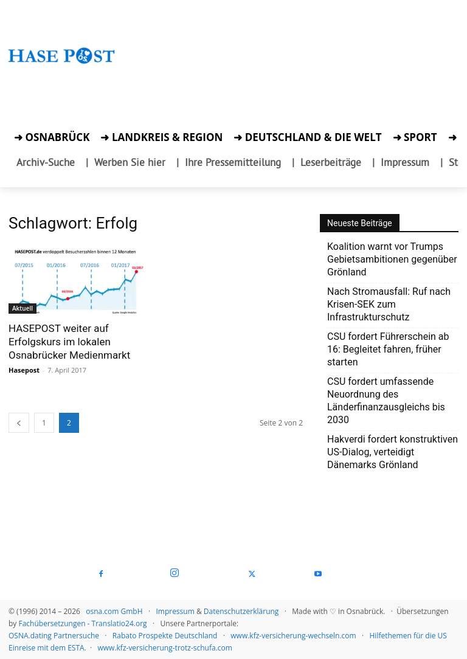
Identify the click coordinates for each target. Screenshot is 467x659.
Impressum (175, 611)
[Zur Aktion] (61, 78)
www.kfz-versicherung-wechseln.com (293, 635)
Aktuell (22, 308)
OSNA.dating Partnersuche (54, 635)
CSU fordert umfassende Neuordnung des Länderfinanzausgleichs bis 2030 (386, 401)
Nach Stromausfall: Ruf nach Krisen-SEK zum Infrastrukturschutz (389, 304)
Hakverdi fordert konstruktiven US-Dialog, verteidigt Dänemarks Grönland (392, 452)
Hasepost (24, 369)
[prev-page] (19, 423)
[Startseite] (61, 66)
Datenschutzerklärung (241, 611)
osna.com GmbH (114, 611)
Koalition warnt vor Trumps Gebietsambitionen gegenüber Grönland (392, 259)
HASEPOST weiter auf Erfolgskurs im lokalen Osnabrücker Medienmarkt (69, 341)
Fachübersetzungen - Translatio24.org (82, 623)
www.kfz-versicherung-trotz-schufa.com (165, 648)
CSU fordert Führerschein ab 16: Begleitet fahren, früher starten (388, 349)
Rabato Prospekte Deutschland (165, 635)
